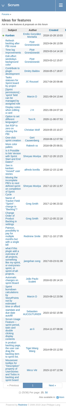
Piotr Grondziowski (32, 43)
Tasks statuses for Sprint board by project (12, 81)
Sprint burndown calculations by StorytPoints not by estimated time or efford (12, 296)
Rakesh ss (32, 145)
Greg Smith (32, 203)
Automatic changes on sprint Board (12, 280)
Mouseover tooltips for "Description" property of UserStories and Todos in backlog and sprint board (12, 370)
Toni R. (32, 119)
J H (32, 110)
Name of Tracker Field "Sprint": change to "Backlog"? (12, 204)
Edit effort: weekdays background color (11, 60)
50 (46, 392)
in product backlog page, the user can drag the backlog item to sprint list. (13, 349)
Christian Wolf (32, 129)
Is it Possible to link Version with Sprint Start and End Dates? (13, 156)
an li (32, 329)
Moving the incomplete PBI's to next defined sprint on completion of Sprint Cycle (13, 186)
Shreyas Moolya (32, 156)
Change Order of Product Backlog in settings (11, 218)
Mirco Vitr (32, 370)
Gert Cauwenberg (32, 139)
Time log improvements (13, 51)
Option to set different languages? (12, 119)
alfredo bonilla (32, 169)
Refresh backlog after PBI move (12, 43)
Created (53, 30)
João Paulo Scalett (32, 280)
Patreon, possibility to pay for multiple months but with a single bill (12, 236)
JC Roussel (32, 81)
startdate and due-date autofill (12, 313)
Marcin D (32, 96)
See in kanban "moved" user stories (12, 169)
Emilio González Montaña (32, 35)
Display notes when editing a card (12, 110)
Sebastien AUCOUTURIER (32, 313)
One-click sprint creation (13, 139)
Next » (52, 385)
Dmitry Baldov (32, 71)
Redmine (22, 405)
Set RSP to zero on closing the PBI (11, 129)
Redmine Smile (32, 236)
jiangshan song (32, 261)
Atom (61, 397)
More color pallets (11, 145)
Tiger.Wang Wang (32, 349)
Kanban (9, 35)
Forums (5, 14)
